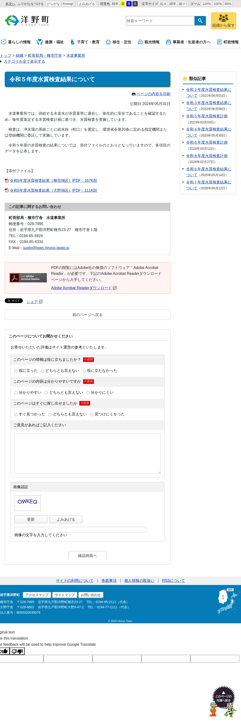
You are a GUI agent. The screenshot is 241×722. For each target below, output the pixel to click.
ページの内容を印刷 (151, 94)
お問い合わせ (91, 595)
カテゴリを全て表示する (24, 61)
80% (228, 4)
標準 (115, 4)
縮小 (182, 4)
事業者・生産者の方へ (188, 42)
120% (206, 4)
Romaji (68, 4)
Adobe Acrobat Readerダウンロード (83, 288)
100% (217, 4)
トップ (5, 55)
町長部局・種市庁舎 (45, 55)
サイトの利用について (75, 581)
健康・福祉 (50, 42)
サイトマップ (65, 595)
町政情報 (228, 42)
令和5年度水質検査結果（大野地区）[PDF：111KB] (53, 190)
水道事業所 (75, 55)
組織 (19, 55)
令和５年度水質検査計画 (207, 116)
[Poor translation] (17, 651)
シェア (35, 302)
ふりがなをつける (30, 4)
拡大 (163, 4)
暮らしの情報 (16, 42)
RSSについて (173, 581)
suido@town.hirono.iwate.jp (46, 248)
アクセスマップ (36, 595)
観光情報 (148, 42)
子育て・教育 (85, 42)
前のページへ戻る (87, 315)
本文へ (10, 4)
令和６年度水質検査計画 (207, 142)
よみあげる (87, 4)
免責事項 (108, 581)
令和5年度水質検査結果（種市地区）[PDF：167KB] (53, 180)
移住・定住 (118, 42)
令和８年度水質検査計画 (207, 156)
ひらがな (53, 4)
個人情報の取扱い (139, 581)
